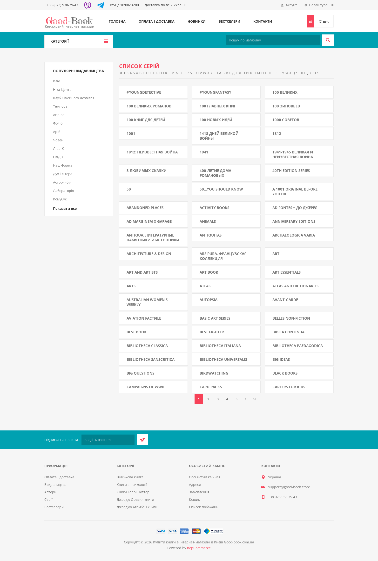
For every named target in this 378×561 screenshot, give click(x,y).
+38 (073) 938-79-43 (62, 5)
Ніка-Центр (62, 89)
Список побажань (203, 507)
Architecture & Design (149, 253)
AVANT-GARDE (285, 299)
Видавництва (55, 484)
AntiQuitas (211, 235)
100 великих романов (149, 106)
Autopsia (208, 299)
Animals (208, 221)
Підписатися (142, 439)
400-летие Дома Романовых (215, 173)
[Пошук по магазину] (273, 40)
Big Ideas (281, 359)
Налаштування (321, 5)
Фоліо (57, 123)
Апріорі (59, 114)
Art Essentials (286, 272)
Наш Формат (63, 165)
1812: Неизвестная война (152, 152)
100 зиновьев (286, 106)
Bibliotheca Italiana (220, 345)
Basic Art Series (215, 318)
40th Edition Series (291, 170)
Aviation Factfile (144, 318)
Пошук (328, 40)
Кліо (56, 81)
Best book (137, 332)
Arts (131, 286)
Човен (58, 140)
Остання (254, 399)
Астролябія (62, 182)
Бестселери (229, 21)
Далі (246, 399)
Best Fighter (212, 332)
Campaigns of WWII (145, 386)
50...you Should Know (221, 189)
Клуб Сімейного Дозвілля (73, 98)
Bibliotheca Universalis (223, 359)
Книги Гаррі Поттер (133, 492)
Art (275, 253)
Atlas (205, 286)
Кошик (194, 499)
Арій (57, 131)
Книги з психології (132, 484)
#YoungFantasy (215, 92)
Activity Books (214, 207)
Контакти (262, 21)
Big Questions (140, 373)
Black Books (284, 373)
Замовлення (199, 492)
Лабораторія (63, 190)
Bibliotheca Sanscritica (151, 359)
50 (129, 189)
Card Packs (211, 386)
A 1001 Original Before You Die (294, 191)
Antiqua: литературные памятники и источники (153, 237)
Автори (50, 492)
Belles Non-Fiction (291, 318)
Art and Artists (142, 272)
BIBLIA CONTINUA (288, 332)
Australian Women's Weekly (147, 302)
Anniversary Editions (293, 221)
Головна (117, 21)
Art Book (209, 272)
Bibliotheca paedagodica (297, 345)
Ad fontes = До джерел (294, 207)
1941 (204, 152)
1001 (131, 133)
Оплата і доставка (157, 21)
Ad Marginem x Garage (149, 221)
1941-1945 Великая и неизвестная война (292, 154)
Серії (48, 499)
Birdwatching (214, 373)
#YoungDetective (144, 92)
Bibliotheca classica (147, 345)
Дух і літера (62, 174)
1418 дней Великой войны (219, 136)
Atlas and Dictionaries (295, 286)
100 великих (284, 92)
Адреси (195, 484)
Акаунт (291, 5)
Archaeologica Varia (293, 235)
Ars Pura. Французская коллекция (223, 256)
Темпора (60, 106)
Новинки (197, 21)
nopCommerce (199, 548)
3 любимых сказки (147, 170)
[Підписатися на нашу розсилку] (108, 440)
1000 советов (285, 119)
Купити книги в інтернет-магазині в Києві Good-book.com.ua (203, 542)
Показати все (65, 208)
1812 (276, 133)
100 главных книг (218, 106)
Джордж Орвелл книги (135, 499)
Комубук (60, 199)
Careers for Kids (288, 386)
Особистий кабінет (204, 477)
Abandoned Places (145, 207)
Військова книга (130, 477)
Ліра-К (58, 148)
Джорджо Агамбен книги (137, 507)
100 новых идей (216, 119)
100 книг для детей (146, 119)
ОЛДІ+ (58, 157)
